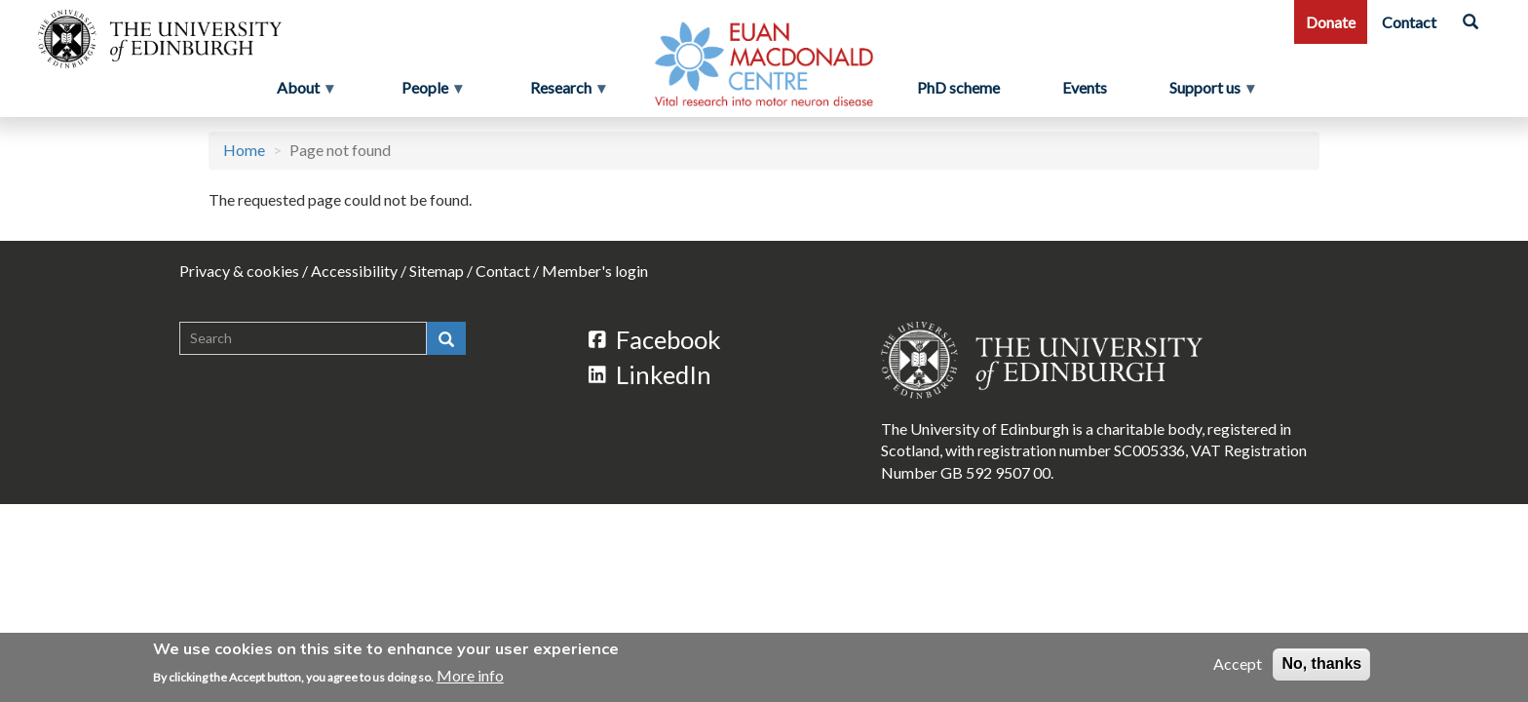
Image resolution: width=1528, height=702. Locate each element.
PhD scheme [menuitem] (958, 87)
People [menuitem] (427, 92)
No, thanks (1321, 663)
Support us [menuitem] (1212, 92)
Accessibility (354, 270)
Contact (1409, 22)
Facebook (655, 339)
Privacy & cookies (239, 270)
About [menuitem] (300, 92)
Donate (1331, 22)
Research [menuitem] (562, 92)
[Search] (1470, 22)
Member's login (595, 270)
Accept (1237, 663)
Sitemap (436, 270)
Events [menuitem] (1084, 87)
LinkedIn (650, 374)
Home (244, 149)
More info (470, 675)
